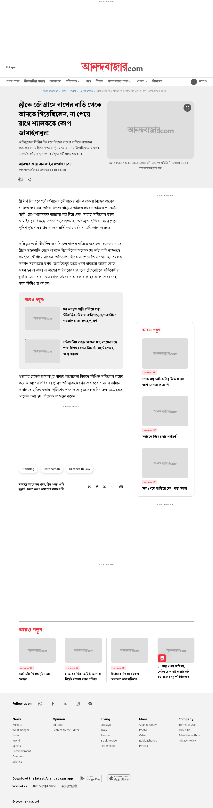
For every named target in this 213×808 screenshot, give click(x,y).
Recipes (106, 735)
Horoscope (108, 746)
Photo (143, 730)
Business (18, 756)
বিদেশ (99, 82)
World (16, 740)
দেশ (88, 82)
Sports (16, 746)
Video (142, 735)
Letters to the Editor (66, 730)
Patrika (143, 746)
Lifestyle (106, 725)
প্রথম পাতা (13, 82)
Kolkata (17, 725)
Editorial (58, 725)
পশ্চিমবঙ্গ (73, 82)
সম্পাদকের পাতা (120, 82)
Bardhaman (86, 91)
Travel (104, 730)
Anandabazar (50, 91)
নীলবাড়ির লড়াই (34, 82)
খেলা (142, 82)
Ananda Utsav (148, 725)
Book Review (109, 740)
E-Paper (11, 67)
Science (17, 761)
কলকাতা (55, 82)
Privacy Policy (187, 740)
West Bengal (69, 91)
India (15, 735)
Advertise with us (190, 735)
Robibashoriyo (148, 740)
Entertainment (21, 751)
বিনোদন (157, 82)
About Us (184, 730)
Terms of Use (187, 725)
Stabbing (28, 469)
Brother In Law (79, 469)
